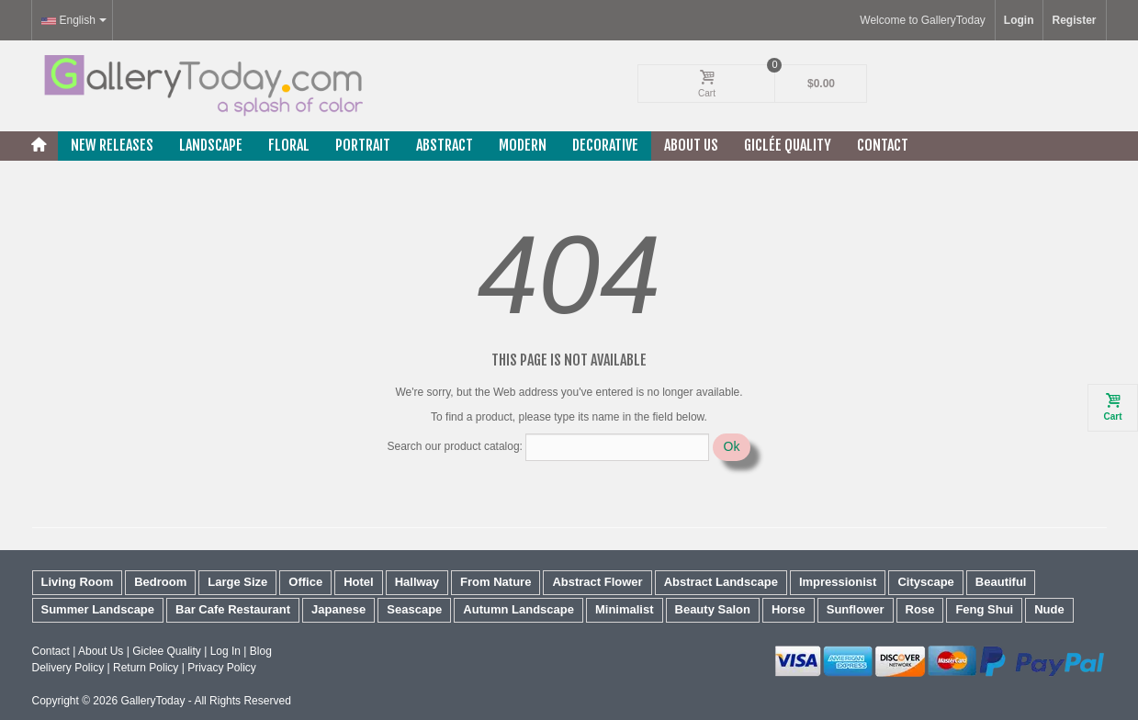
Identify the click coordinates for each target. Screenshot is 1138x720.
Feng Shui (984, 609)
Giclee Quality (166, 651)
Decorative (605, 145)
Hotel (359, 582)
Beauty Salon (712, 609)
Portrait (362, 145)
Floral (289, 145)
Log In (225, 651)
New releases (112, 145)
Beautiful (1001, 582)
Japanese (338, 609)
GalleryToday (152, 700)
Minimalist (624, 609)
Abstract (444, 145)
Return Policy (145, 667)
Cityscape (925, 582)
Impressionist (838, 582)
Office (305, 582)
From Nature (495, 582)
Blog (261, 651)
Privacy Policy (221, 667)
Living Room (77, 582)
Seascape (414, 609)
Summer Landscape (98, 609)
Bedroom (160, 582)
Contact (882, 145)
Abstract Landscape (721, 582)
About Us (691, 145)
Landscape (210, 145)
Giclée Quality (787, 145)
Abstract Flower (597, 582)
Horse (789, 609)
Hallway (417, 582)
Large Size (237, 582)
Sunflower (855, 609)
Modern (522, 145)
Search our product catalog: (455, 446)
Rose (920, 609)
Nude (1049, 609)
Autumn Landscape (518, 609)
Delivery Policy (68, 667)
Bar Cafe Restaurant (232, 609)
